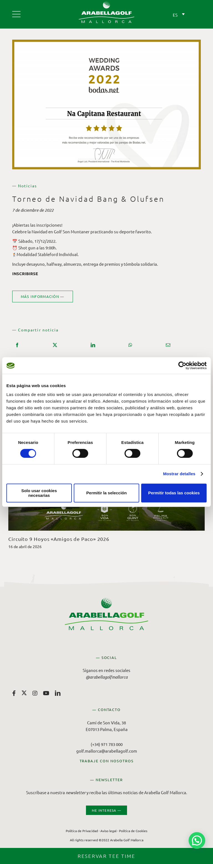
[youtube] (46, 693)
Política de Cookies (133, 830)
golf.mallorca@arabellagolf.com (106, 750)
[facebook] (14, 693)
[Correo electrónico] (168, 345)
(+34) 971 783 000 (107, 744)
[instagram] (34, 693)
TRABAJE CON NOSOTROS (107, 760)
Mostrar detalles (179, 473)
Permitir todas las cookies (174, 492)
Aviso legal (108, 830)
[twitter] (24, 693)
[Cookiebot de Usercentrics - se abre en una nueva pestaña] (182, 365)
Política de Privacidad (82, 830)
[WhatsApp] (130, 345)
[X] (55, 345)
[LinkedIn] (93, 345)
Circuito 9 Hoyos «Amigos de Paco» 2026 (58, 539)
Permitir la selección (106, 492)
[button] (197, 840)
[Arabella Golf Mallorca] (16, 12)
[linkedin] (57, 693)
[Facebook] (17, 345)
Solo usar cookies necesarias (39, 493)
